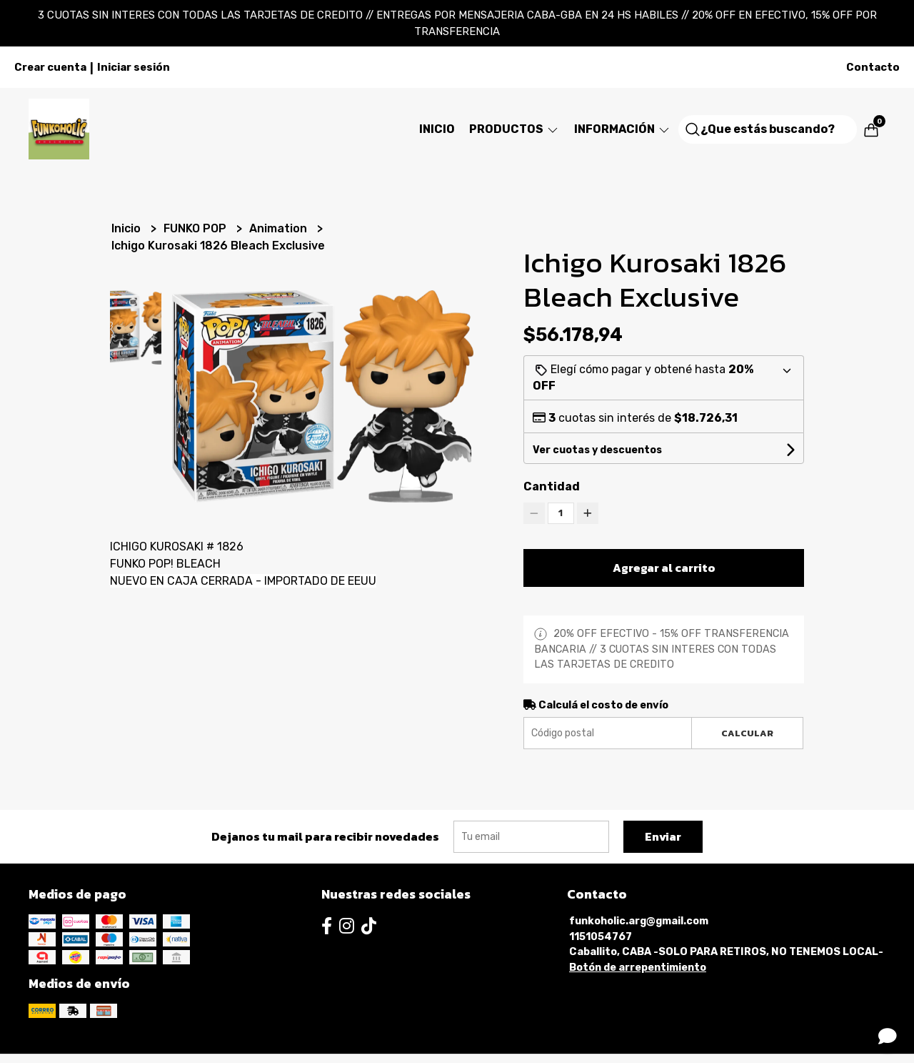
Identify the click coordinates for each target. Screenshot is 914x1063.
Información (622, 129)
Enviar (663, 836)
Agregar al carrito (664, 567)
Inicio (437, 129)
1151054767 (600, 937)
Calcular (747, 733)
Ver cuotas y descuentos (597, 450)
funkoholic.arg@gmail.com (638, 921)
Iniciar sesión (133, 67)
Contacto (873, 67)
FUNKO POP (196, 228)
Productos (514, 129)
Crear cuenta (50, 67)
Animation (279, 228)
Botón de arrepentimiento (637, 967)
